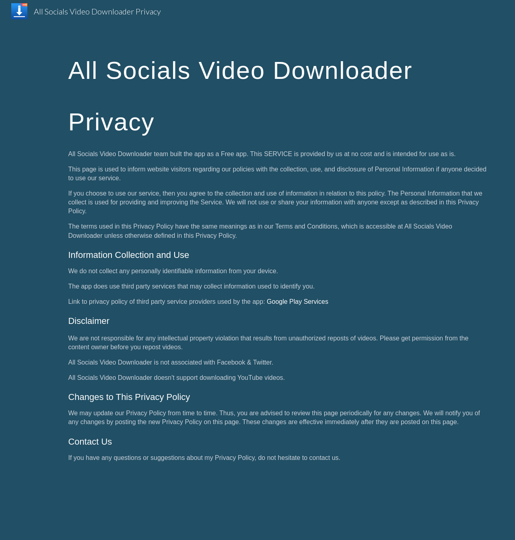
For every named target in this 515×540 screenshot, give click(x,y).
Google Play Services (297, 301)
